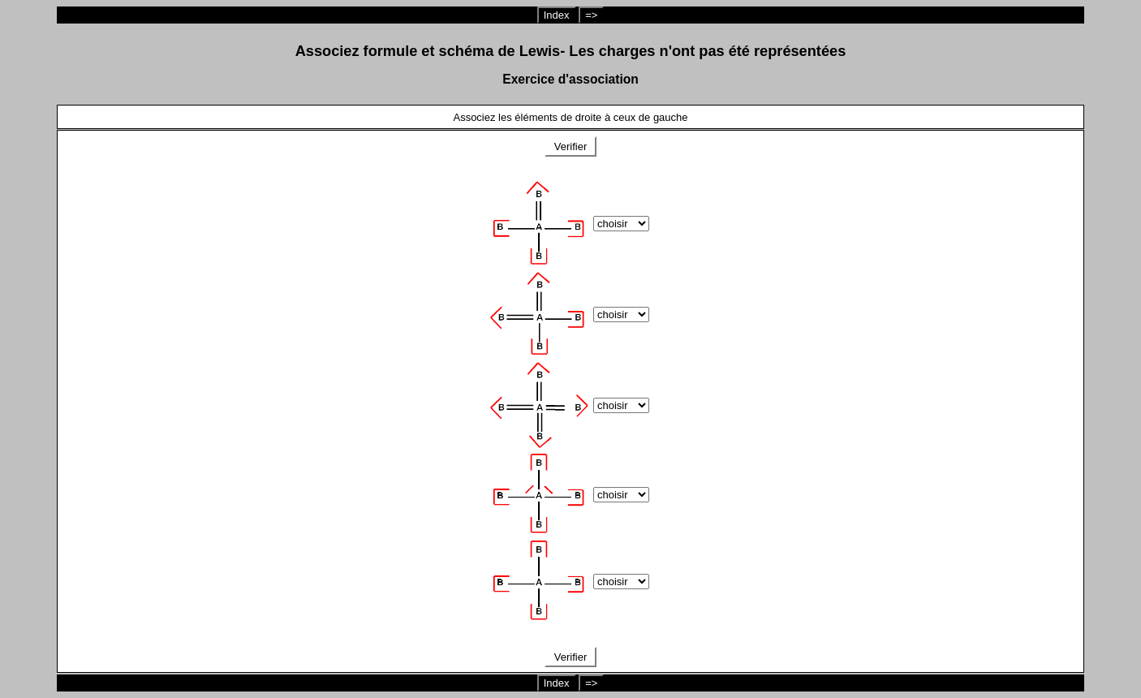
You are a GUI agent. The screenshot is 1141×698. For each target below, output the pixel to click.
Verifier (570, 146)
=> (591, 15)
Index (557, 15)
